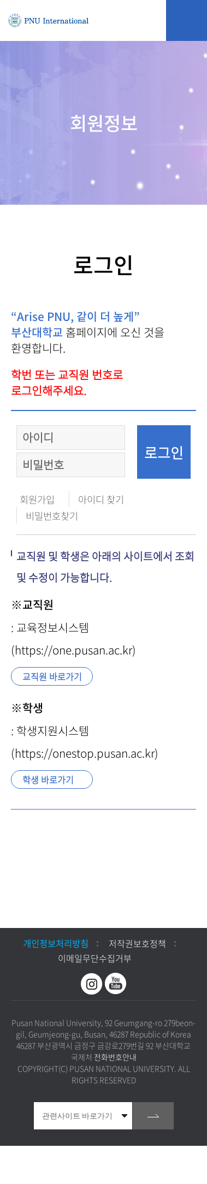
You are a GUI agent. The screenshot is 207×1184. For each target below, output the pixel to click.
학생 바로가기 (48, 779)
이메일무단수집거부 (95, 958)
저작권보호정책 (137, 943)
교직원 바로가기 (52, 676)
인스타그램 (92, 984)
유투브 (116, 984)
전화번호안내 (115, 1056)
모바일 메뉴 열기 (186, 20)
